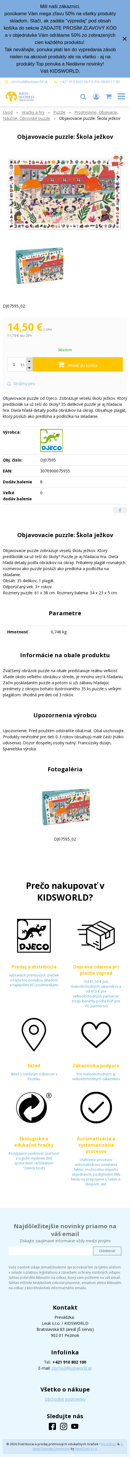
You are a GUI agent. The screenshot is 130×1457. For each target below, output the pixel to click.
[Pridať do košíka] (78, 364)
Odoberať (107, 1251)
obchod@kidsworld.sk (29, 81)
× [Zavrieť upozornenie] (124, 38)
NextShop (108, 1444)
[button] (83, 96)
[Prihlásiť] (96, 96)
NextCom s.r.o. (86, 1448)
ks (23, 364)
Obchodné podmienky (65, 1399)
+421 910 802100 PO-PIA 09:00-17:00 (90, 81)
